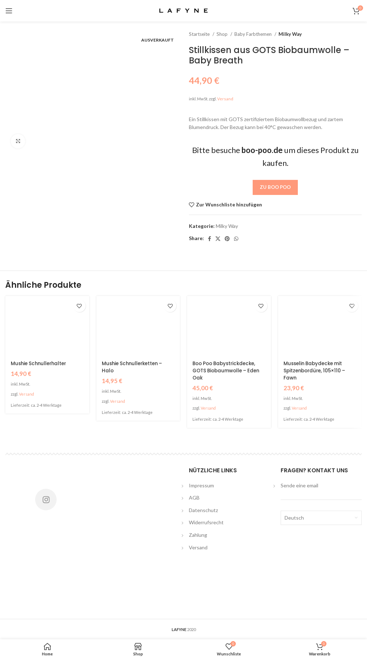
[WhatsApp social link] (236, 238)
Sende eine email (299, 485)
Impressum (201, 485)
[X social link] (218, 238)
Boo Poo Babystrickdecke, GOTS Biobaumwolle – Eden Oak (228, 370)
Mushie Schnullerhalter (40, 363)
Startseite (200, 34)
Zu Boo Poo (275, 187)
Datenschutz (203, 510)
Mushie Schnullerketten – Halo (134, 367)
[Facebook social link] (209, 238)
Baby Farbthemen (253, 34)
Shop (222, 34)
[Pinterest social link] (227, 238)
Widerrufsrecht (206, 522)
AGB (194, 497)
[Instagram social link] (46, 499)
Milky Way (290, 34)
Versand (225, 98)
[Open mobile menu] (9, 11)
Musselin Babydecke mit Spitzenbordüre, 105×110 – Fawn (316, 370)
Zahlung (198, 534)
